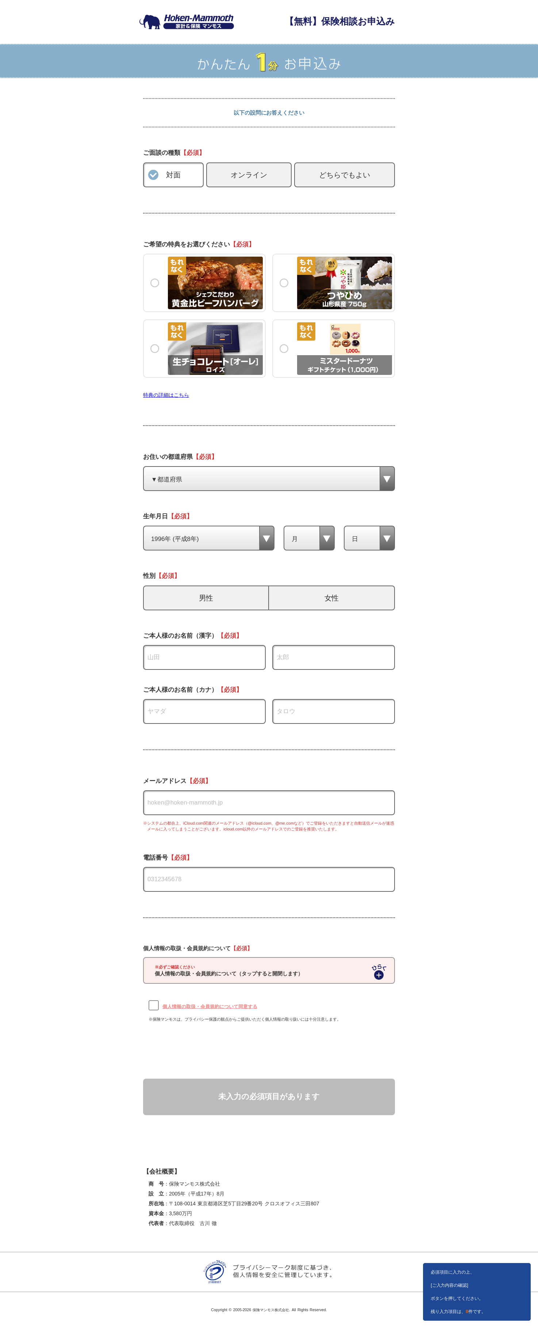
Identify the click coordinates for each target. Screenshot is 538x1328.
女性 (331, 598)
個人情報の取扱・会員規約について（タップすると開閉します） (229, 971)
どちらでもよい (344, 175)
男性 (206, 598)
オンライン (249, 175)
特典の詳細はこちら (166, 395)
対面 (173, 175)
